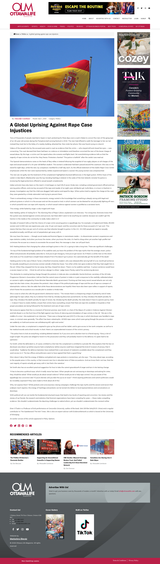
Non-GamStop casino (30, 561)
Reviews (80, 26)
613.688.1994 (19, 521)
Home (84, 18)
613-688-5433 (19, 519)
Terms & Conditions (119, 560)
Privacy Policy (133, 560)
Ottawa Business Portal (95, 26)
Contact (116, 18)
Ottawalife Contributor (22, 119)
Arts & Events (23, 26)
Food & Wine (52, 26)
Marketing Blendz (18, 538)
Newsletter (127, 18)
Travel (62, 26)
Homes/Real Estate (126, 26)
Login (136, 18)
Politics (71, 26)
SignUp (143, 18)
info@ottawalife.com (127, 491)
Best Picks (112, 26)
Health (42, 26)
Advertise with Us (103, 18)
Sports (34, 26)
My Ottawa (140, 26)
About (91, 18)
